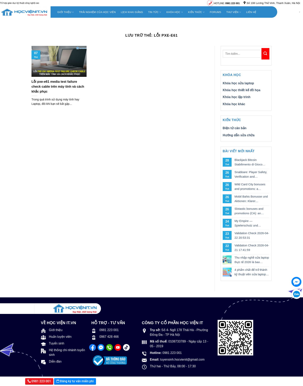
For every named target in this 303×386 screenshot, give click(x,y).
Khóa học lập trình (236, 97)
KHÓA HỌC (174, 12)
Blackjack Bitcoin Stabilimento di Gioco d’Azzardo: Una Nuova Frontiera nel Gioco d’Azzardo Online (249, 162)
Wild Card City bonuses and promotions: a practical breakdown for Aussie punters (250, 187)
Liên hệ (251, 12)
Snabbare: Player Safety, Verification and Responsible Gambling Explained (251, 174)
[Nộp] (265, 53)
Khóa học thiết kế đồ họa (241, 90)
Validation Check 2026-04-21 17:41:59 (252, 247)
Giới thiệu (65, 12)
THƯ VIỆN (233, 12)
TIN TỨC (154, 12)
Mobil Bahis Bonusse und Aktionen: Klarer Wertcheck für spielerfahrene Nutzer (251, 199)
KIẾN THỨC (196, 12)
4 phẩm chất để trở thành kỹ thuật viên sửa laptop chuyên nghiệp (251, 272)
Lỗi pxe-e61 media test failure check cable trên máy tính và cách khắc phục (57, 86)
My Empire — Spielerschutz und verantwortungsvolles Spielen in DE (248, 223)
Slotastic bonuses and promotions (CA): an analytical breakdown (249, 211)
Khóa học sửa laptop (238, 83)
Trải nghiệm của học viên (97, 12)
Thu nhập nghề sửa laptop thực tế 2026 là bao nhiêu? (252, 260)
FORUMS (215, 12)
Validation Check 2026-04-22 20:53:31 (252, 235)
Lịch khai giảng (132, 12)
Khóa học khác (234, 104)
